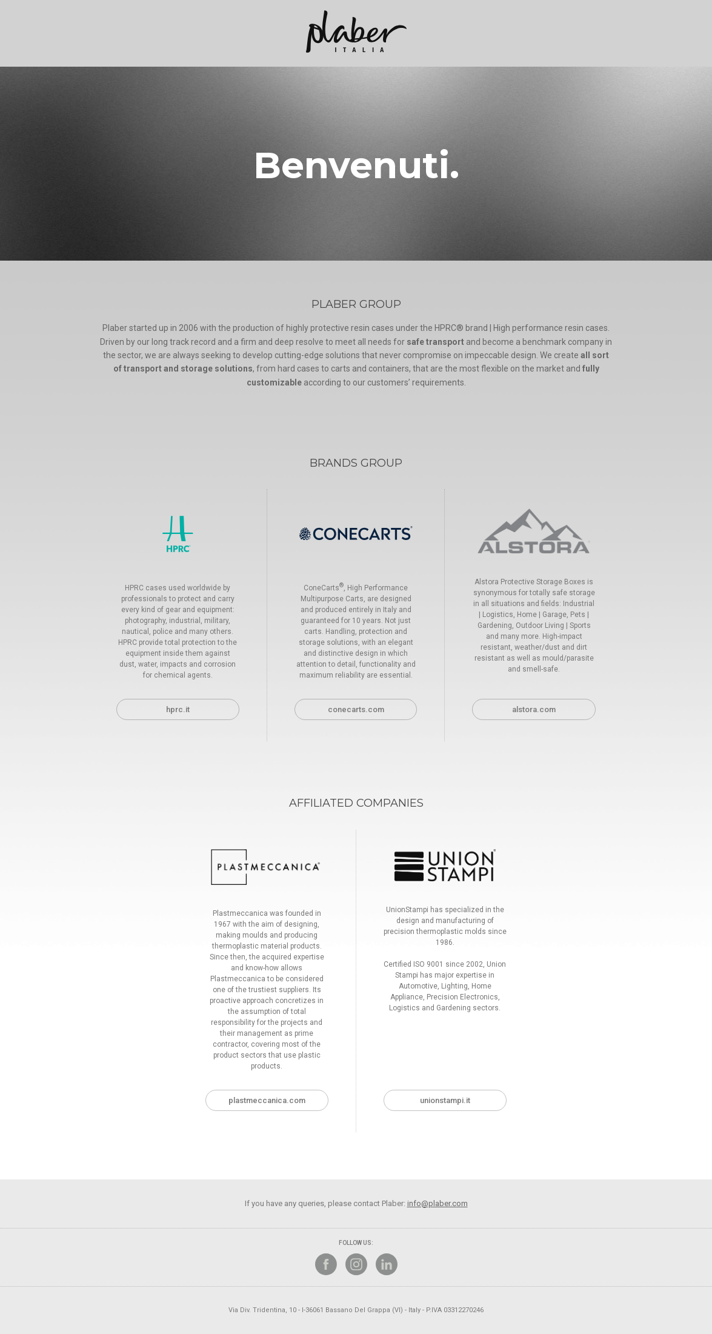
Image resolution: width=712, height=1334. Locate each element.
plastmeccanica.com (266, 1100)
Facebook (326, 1264)
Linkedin (387, 1264)
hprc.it (178, 709)
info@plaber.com (437, 1203)
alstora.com (534, 709)
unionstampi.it (445, 1100)
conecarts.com (356, 709)
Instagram (356, 1264)
